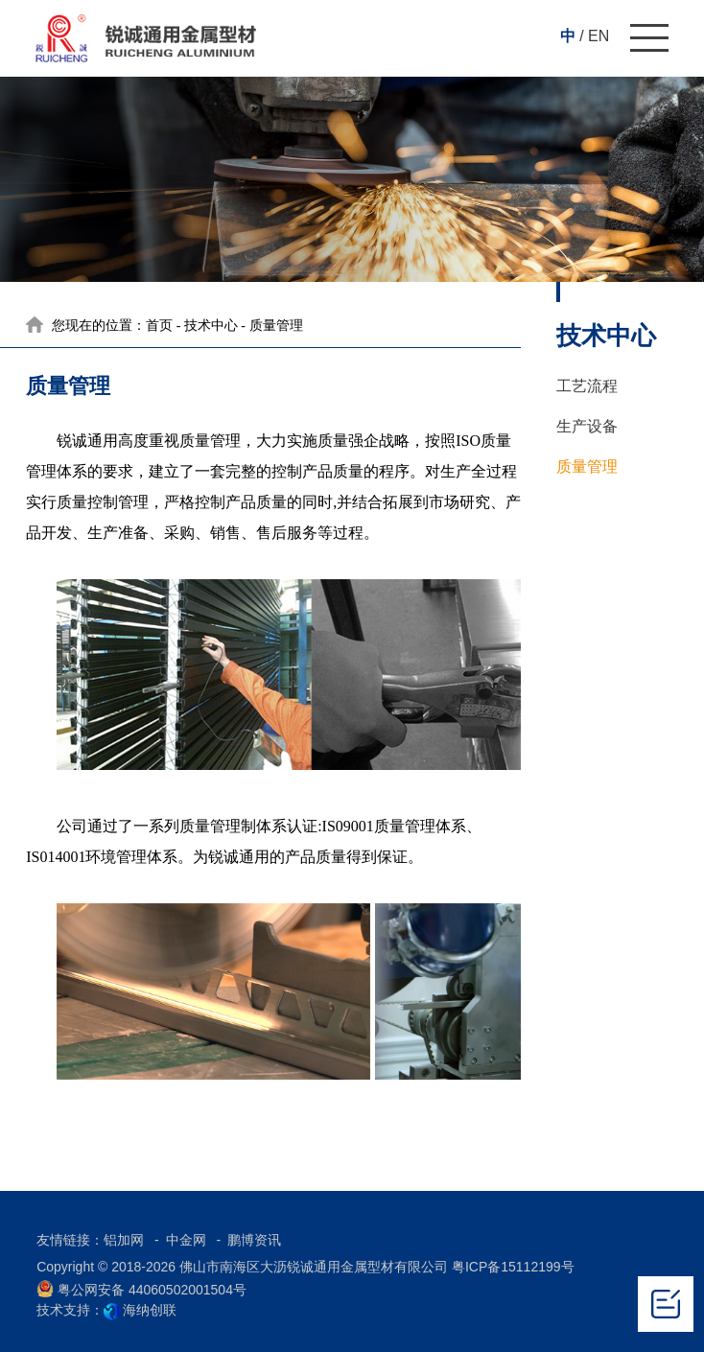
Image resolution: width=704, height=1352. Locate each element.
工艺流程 (587, 386)
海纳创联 (149, 1309)
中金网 (188, 1240)
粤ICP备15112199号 (513, 1266)
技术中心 (211, 325)
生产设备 (587, 426)
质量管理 (587, 466)
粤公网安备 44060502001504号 (141, 1288)
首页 (159, 325)
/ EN (594, 36)
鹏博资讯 (254, 1240)
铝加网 (126, 1240)
